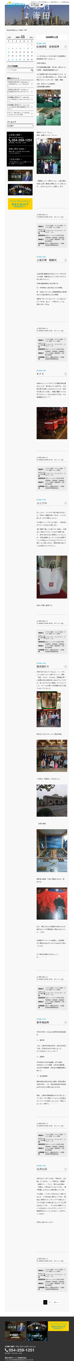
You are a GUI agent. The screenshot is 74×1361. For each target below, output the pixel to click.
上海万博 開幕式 (47, 260)
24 (9, 59)
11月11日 (42, 1169)
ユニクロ (42, 503)
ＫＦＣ (40, 373)
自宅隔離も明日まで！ (18, 99)
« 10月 (9, 37)
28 (24, 59)
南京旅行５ (43, 666)
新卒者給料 (43, 1022)
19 (16, 56)
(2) (62, 217)
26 (16, 59)
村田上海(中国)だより (12, 30)
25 (12, 59)
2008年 (21, 30)
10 (9, 52)
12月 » (31, 37)
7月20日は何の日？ (18, 84)
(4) (62, 1126)
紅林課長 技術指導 (48, 46)
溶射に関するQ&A (16, 149)
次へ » (56, 1302)
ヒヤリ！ (18, 114)
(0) (62, 623)
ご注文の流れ (14, 159)
